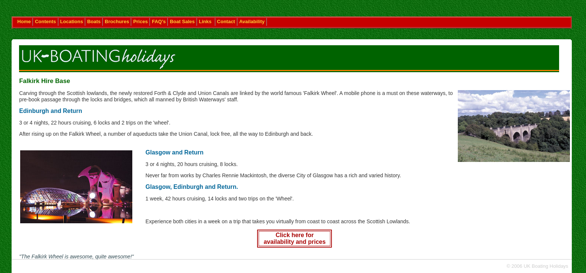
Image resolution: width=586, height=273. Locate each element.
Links (206, 21)
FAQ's (159, 21)
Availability (252, 21)
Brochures (117, 21)
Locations (71, 21)
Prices (140, 21)
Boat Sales (182, 21)
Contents (45, 21)
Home (24, 21)
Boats (94, 21)
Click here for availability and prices (294, 238)
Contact (226, 21)
